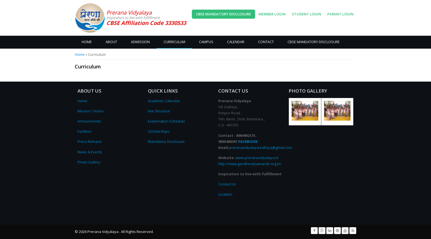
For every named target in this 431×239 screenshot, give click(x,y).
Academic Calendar (164, 100)
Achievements (89, 121)
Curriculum (174, 41)
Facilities (85, 131)
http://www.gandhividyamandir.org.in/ (249, 163)
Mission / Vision (91, 111)
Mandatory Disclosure (166, 141)
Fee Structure (159, 111)
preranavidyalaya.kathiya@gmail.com (260, 147)
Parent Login (340, 14)
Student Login (306, 14)
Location (225, 194)
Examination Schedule (166, 121)
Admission (140, 41)
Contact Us (227, 184)
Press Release (90, 141)
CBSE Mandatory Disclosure (223, 14)
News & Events (90, 151)
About (111, 41)
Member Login (272, 14)
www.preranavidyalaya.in (257, 157)
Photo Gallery (89, 162)
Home (87, 41)
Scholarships (159, 131)
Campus (206, 41)
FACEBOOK (248, 141)
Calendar (235, 41)
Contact (266, 41)
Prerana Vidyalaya (129, 12)
